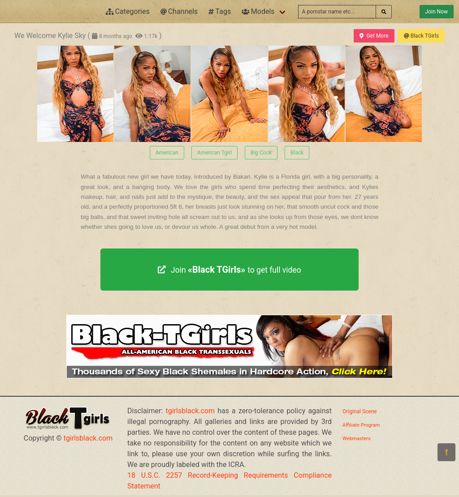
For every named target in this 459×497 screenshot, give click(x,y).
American (167, 153)
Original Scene (359, 411)
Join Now (436, 12)
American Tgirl (214, 153)
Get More (373, 36)
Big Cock (261, 153)
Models (258, 11)
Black (296, 153)
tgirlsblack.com (88, 438)
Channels (179, 11)
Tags (219, 11)
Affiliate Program (361, 425)
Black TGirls (421, 36)
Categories (128, 11)
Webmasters (356, 438)
